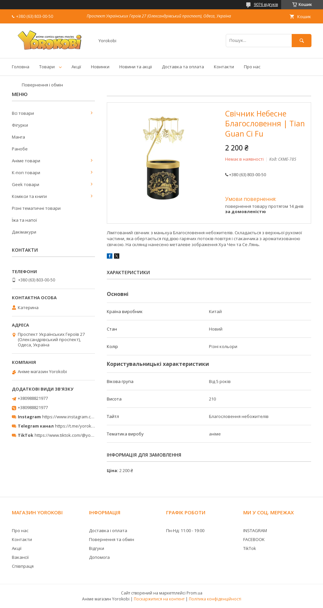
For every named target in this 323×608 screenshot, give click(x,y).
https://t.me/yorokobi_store (82, 426)
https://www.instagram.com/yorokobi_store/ (86, 417)
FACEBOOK (254, 539)
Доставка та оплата (183, 67)
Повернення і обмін (42, 85)
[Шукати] (301, 40)
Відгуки (96, 548)
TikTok (249, 548)
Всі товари (23, 113)
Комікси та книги (29, 196)
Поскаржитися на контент (159, 599)
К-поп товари (26, 173)
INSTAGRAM (255, 530)
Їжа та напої (24, 220)
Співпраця (23, 566)
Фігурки (20, 125)
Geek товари (25, 184)
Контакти (224, 67)
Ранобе (20, 149)
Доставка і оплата (108, 530)
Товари (47, 67)
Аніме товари (26, 161)
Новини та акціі (135, 67)
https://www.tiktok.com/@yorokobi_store (75, 435)
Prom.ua (194, 593)
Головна (20, 67)
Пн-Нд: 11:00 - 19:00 (185, 530)
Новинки (100, 67)
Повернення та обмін (111, 539)
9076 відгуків (266, 4)
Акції (76, 67)
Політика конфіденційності (215, 599)
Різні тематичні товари (36, 208)
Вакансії (20, 557)
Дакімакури (24, 232)
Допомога (99, 557)
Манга (18, 137)
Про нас (252, 67)
